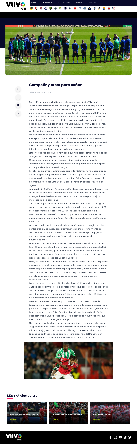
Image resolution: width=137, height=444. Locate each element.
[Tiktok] (125, 437)
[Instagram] (115, 437)
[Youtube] (120, 437)
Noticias (66, 3)
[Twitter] (130, 437)
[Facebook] (110, 437)
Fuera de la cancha (50, 3)
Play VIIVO (93, 3)
